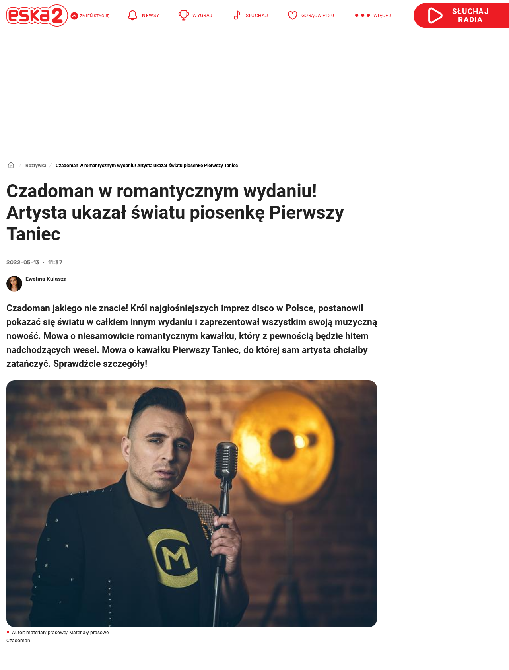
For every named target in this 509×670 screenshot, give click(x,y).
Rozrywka (35, 165)
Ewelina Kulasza (46, 279)
